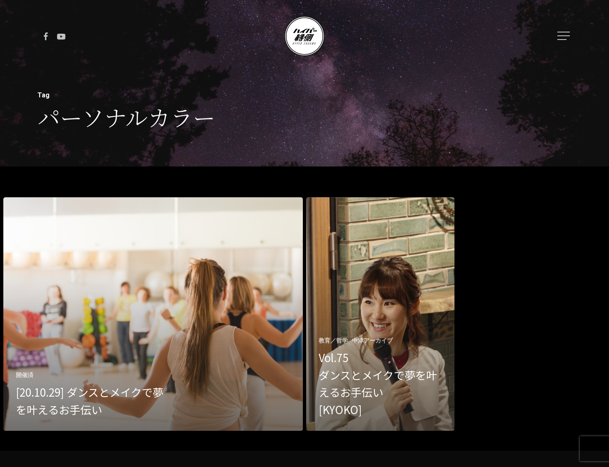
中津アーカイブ (372, 340)
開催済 (24, 375)
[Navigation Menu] (564, 36)
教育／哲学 (333, 340)
